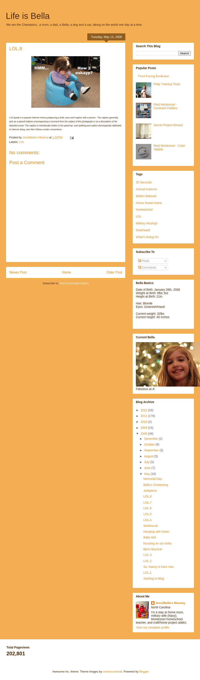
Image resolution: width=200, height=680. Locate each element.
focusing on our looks (157, 543)
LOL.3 (147, 555)
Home (66, 272)
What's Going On (147, 237)
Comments (147, 267)
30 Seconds (144, 182)
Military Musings (146, 223)
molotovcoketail (112, 671)
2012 (144, 410)
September (151, 450)
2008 (144, 433)
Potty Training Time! (167, 84)
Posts (143, 261)
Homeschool (144, 209)
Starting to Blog (153, 578)
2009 (144, 427)
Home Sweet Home (149, 203)
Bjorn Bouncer (152, 549)
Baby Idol (149, 537)
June (147, 468)
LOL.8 (147, 496)
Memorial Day (152, 479)
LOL (21, 142)
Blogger (143, 671)
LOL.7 (147, 502)
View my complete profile (152, 627)
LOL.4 (147, 520)
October (150, 444)
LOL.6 (147, 508)
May (147, 474)
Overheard (143, 230)
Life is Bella (28, 16)
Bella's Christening (155, 485)
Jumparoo (150, 490)
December (151, 438)
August (149, 456)
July (147, 462)
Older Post (114, 272)
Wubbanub (150, 525)
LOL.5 (147, 514)
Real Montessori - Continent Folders (165, 106)
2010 (144, 421)
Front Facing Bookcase (153, 76)
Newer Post (18, 272)
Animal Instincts (146, 189)
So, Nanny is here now (158, 566)
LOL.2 (147, 561)
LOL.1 (147, 572)
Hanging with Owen (156, 531)
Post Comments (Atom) (74, 283)
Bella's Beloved (146, 196)
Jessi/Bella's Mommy (170, 603)
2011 (144, 416)
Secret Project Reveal (168, 125)
